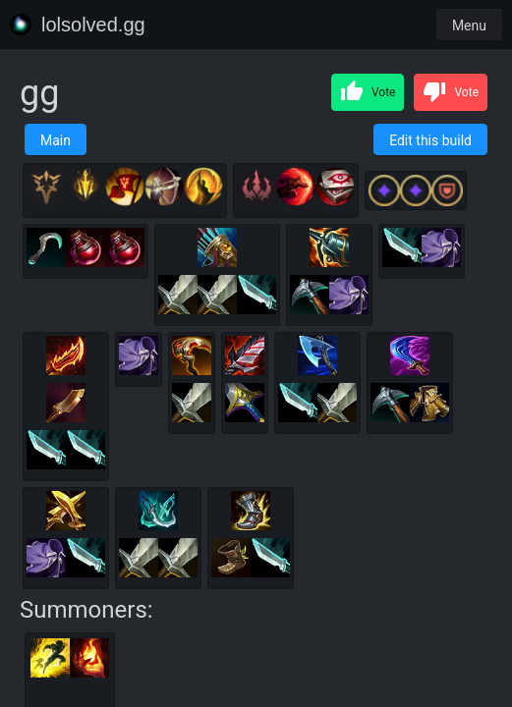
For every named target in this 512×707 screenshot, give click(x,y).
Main (55, 140)
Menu (469, 25)
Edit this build (430, 140)
